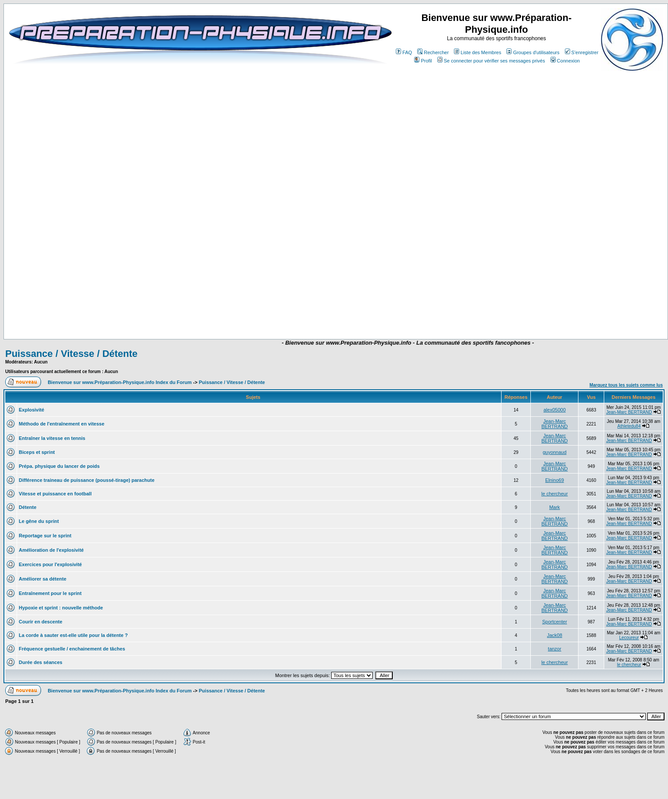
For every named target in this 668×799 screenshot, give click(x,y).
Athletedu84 (628, 426)
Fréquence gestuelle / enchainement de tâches (72, 648)
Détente (27, 507)
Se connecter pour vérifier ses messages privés (491, 60)
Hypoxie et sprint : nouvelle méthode (61, 607)
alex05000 (554, 409)
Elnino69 (554, 480)
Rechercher (433, 52)
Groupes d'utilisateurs (532, 52)
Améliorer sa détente (42, 578)
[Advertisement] (295, 313)
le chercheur (554, 493)
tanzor (554, 648)
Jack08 (554, 635)
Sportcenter (554, 621)
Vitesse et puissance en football (55, 493)
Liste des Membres (477, 52)
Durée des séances (40, 662)
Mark (554, 507)
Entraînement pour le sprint (50, 593)
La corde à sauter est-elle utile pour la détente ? (73, 635)
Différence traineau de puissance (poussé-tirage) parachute (87, 480)
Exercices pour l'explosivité (50, 564)
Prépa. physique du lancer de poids (59, 466)
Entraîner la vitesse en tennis (52, 438)
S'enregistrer (582, 52)
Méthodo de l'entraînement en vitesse (61, 423)
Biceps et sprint (37, 452)
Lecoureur (629, 637)
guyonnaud (554, 452)
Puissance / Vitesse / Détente (71, 353)
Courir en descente (40, 621)
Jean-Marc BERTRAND (629, 412)
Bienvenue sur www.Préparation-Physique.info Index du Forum (120, 382)
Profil (423, 60)
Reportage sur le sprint (45, 535)
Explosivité (31, 409)
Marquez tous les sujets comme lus (626, 385)
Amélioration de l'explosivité (51, 550)
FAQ (404, 52)
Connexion (565, 60)
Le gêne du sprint (39, 521)
